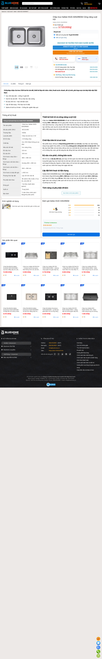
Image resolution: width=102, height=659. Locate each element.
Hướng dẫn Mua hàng (83, 352)
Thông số (20, 84)
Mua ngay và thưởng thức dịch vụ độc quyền (76, 43)
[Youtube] (62, 353)
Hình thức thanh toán (83, 359)
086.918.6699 (93, 67)
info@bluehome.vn (54, 347)
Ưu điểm (12, 84)
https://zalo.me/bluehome (56, 350)
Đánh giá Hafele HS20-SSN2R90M (55, 200)
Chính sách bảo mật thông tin (85, 354)
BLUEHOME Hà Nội (62, 65)
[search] (51, 3)
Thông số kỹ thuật (9, 116)
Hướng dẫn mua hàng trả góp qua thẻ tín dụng (88, 366)
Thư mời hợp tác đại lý (83, 347)
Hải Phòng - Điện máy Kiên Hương (66, 75)
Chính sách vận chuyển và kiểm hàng (87, 357)
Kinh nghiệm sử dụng (10, 201)
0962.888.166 (93, 77)
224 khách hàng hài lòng (51, 211)
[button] (47, 17)
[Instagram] (66, 353)
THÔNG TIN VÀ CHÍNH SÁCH (86, 338)
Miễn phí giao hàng (62, 38)
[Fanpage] (54, 353)
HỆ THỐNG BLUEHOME (9, 338)
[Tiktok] (70, 353)
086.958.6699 (93, 70)
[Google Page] (58, 353)
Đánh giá (28, 84)
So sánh (17, 275)
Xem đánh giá (60, 25)
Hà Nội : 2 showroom (9, 342)
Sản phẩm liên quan (9, 240)
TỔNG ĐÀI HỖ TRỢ (48, 338)
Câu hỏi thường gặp (82, 345)
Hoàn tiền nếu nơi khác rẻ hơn (85, 369)
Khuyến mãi (58, 32)
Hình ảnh (5, 84)
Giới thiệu (80, 342)
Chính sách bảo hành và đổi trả (85, 362)
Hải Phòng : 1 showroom (10, 353)
